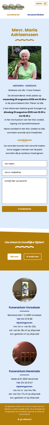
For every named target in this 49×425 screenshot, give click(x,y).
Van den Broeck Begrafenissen (13, 7)
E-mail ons (33, 256)
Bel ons (14, 256)
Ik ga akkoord (24, 419)
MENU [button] (41, 3)
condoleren (13, 14)
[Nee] (45, 414)
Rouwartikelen (36, 14)
